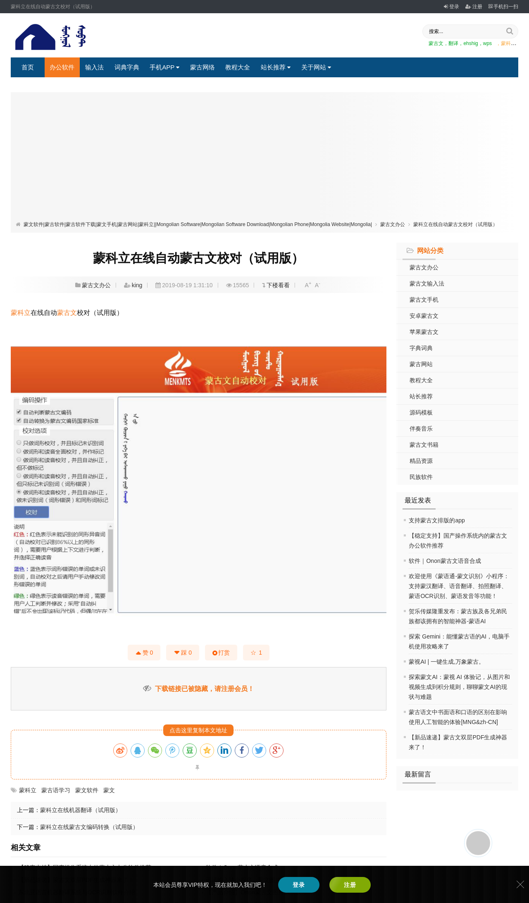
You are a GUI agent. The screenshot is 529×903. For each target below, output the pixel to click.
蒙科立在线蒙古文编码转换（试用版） (89, 827)
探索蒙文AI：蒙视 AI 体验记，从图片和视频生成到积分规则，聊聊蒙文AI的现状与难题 (459, 687)
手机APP (164, 67)
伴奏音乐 (421, 428)
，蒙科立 (506, 43)
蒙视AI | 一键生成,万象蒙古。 (446, 661)
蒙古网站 (421, 364)
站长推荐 (276, 67)
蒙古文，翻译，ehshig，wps (460, 43)
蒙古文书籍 (424, 444)
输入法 (94, 67)
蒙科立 (21, 312)
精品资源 (421, 460)
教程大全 (237, 67)
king (137, 285)
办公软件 (62, 67)
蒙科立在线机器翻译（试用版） (80, 810)
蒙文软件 (86, 790)
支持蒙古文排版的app (437, 520)
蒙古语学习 (55, 790)
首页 (27, 67)
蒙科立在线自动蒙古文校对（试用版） (455, 224)
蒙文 (109, 790)
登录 (451, 7)
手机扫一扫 (503, 7)
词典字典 (126, 67)
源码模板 (421, 412)
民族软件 (421, 477)
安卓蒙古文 (424, 315)
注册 (473, 7)
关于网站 (316, 67)
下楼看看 (278, 285)
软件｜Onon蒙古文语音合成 (445, 561)
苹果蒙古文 (424, 332)
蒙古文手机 (424, 299)
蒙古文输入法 (427, 283)
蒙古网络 (202, 67)
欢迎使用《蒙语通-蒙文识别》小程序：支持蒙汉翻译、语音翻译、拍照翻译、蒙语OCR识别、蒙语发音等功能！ (459, 586)
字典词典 (421, 348)
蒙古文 (67, 312)
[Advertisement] (264, 158)
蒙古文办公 (392, 224)
